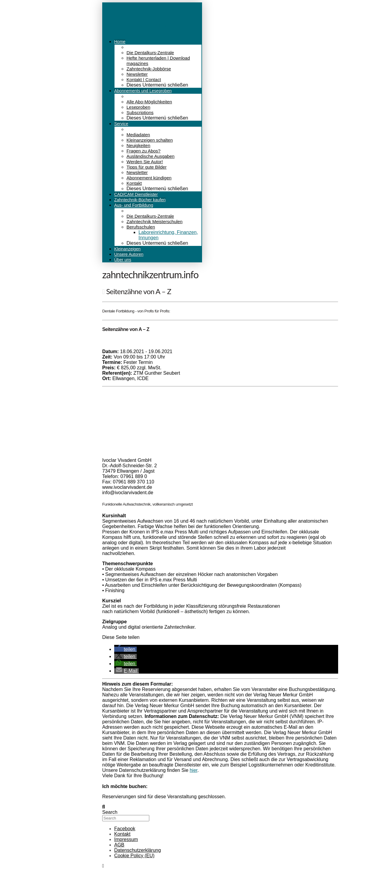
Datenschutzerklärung (137, 850)
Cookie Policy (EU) (134, 855)
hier (194, 770)
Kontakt (122, 834)
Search (110, 812)
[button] (125, 649)
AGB (119, 844)
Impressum (126, 839)
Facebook (124, 828)
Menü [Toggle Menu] (162, 25)
